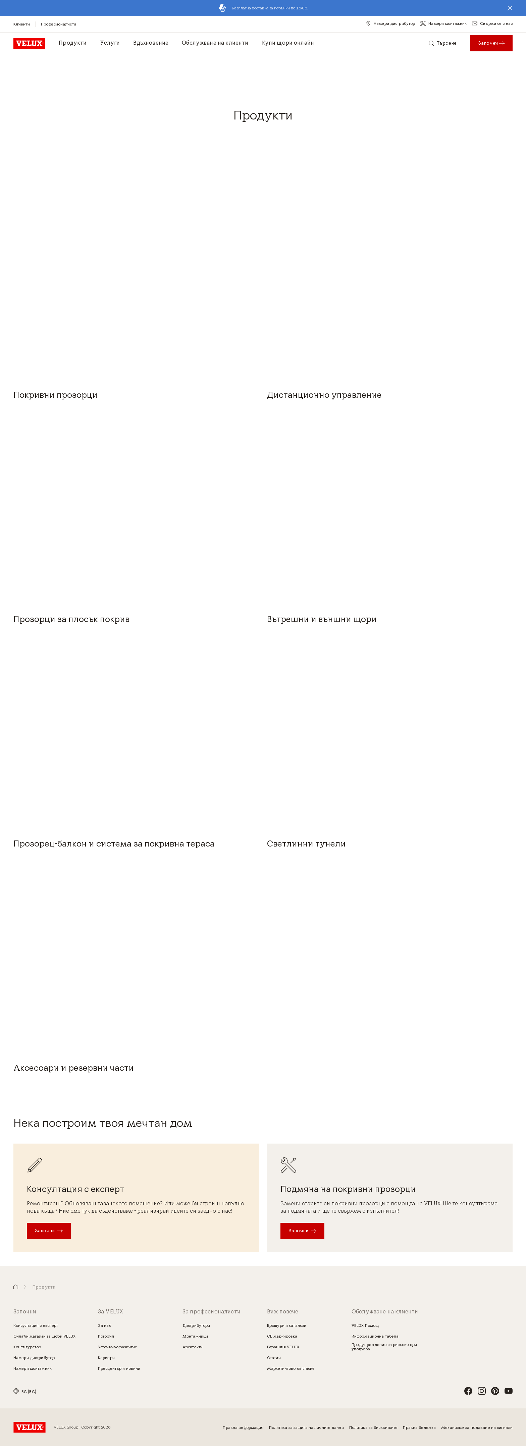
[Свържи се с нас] (492, 23)
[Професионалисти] (58, 24)
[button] (510, 8)
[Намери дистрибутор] (390, 23)
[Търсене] (443, 43)
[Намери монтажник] (443, 23)
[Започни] (49, 1231)
